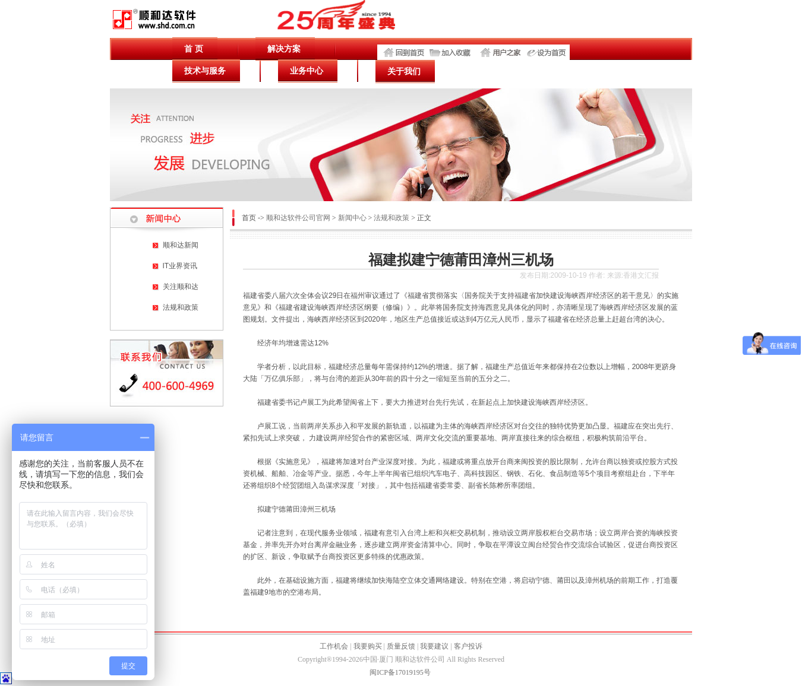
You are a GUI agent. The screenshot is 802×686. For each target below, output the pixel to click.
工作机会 (334, 646)
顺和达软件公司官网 (298, 218)
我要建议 (434, 646)
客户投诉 (468, 646)
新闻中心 (352, 218)
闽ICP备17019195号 (400, 672)
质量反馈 (401, 646)
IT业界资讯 (180, 266)
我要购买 (367, 646)
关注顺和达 (180, 286)
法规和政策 (180, 307)
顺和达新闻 (180, 245)
